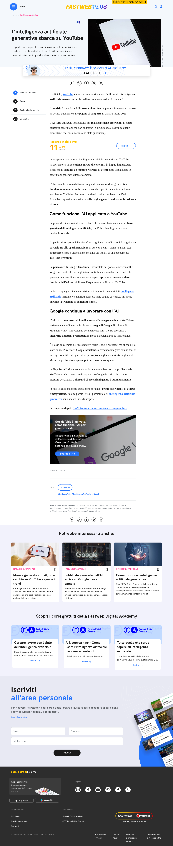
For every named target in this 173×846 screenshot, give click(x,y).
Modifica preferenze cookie (131, 837)
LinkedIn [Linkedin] (72, 83)
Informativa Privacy (100, 836)
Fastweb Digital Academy (72, 816)
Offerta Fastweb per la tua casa (128, 2)
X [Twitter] (79, 83)
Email (101, 83)
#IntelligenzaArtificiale (81, 494)
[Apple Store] (21, 800)
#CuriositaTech (64, 494)
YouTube (65, 487)
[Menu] (17, 7)
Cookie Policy (116, 836)
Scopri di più (67, 454)
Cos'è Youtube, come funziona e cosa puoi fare (100, 408)
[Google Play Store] (47, 800)
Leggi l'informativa (19, 717)
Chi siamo (15, 816)
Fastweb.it (15, 826)
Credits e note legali (19, 821)
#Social (95, 494)
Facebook (86, 83)
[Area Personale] (161, 7)
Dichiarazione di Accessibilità (154, 836)
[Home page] (86, 7)
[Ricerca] (156, 7)
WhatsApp (94, 83)
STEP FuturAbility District (73, 821)
